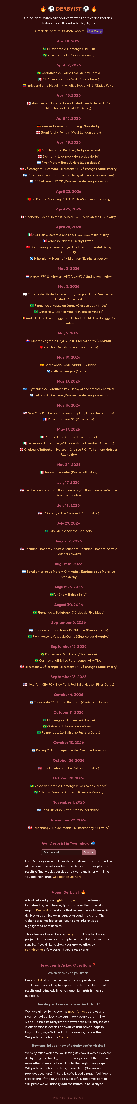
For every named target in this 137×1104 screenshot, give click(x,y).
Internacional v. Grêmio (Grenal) (70, 55)
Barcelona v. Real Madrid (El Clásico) (71, 365)
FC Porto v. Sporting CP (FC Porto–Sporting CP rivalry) (71, 199)
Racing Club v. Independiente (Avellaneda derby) (71, 750)
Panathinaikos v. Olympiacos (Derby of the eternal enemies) (71, 175)
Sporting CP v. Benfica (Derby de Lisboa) (71, 150)
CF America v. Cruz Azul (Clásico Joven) (71, 79)
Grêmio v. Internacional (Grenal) (70, 726)
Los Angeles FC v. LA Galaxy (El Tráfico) (71, 768)
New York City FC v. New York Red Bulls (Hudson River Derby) (71, 684)
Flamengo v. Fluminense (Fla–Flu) (71, 720)
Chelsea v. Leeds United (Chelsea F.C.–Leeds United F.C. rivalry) (71, 217)
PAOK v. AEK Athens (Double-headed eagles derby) (71, 395)
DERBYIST (68, 8)
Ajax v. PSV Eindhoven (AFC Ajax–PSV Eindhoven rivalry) (71, 276)
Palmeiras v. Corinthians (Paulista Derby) (71, 732)
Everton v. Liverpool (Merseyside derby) (70, 156)
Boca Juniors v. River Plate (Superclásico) (71, 810)
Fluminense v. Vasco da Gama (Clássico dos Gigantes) (71, 636)
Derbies (55, 31)
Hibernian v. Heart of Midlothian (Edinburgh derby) (71, 258)
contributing (34, 950)
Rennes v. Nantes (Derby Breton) (70, 241)
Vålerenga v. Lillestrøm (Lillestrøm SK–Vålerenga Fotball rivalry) (70, 169)
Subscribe (41, 31)
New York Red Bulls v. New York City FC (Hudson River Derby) (71, 413)
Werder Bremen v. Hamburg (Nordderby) (70, 126)
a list (38, 980)
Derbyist (42, 910)
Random (67, 31)
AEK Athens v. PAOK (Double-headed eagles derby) (71, 181)
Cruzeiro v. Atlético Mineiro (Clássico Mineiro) (71, 312)
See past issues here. (67, 877)
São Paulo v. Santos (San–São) (71, 531)
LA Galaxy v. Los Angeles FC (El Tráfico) (71, 513)
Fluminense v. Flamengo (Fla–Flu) (71, 49)
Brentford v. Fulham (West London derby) (71, 132)
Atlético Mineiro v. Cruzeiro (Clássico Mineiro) (70, 792)
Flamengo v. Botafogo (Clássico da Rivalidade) (70, 612)
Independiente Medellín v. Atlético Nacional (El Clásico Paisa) (70, 85)
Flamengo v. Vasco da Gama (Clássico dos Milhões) (71, 305)
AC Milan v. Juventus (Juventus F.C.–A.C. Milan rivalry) (70, 235)
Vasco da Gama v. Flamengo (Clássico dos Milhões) (71, 786)
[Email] (61, 852)
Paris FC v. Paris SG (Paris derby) (71, 419)
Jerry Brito (74, 934)
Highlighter (94, 31)
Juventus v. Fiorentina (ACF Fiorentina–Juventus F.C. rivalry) (71, 443)
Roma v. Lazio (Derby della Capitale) (71, 437)
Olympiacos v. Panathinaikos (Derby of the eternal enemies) (71, 389)
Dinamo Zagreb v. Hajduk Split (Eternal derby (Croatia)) (71, 341)
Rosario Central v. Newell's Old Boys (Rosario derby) (71, 630)
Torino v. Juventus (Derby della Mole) (71, 472)
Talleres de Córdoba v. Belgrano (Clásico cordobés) (71, 702)
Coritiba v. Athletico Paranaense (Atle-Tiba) (70, 660)
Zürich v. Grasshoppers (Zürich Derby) (71, 347)
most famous (77, 1011)
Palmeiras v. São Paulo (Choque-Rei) (71, 654)
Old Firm (65, 1037)
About (79, 31)
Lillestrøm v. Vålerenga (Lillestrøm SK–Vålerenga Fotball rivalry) (70, 667)
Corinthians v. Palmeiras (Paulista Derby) (71, 73)
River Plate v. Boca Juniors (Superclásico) (71, 163)
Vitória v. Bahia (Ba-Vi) (70, 594)
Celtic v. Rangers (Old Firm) (70, 371)
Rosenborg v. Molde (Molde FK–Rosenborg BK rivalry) (71, 828)
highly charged (65, 900)
